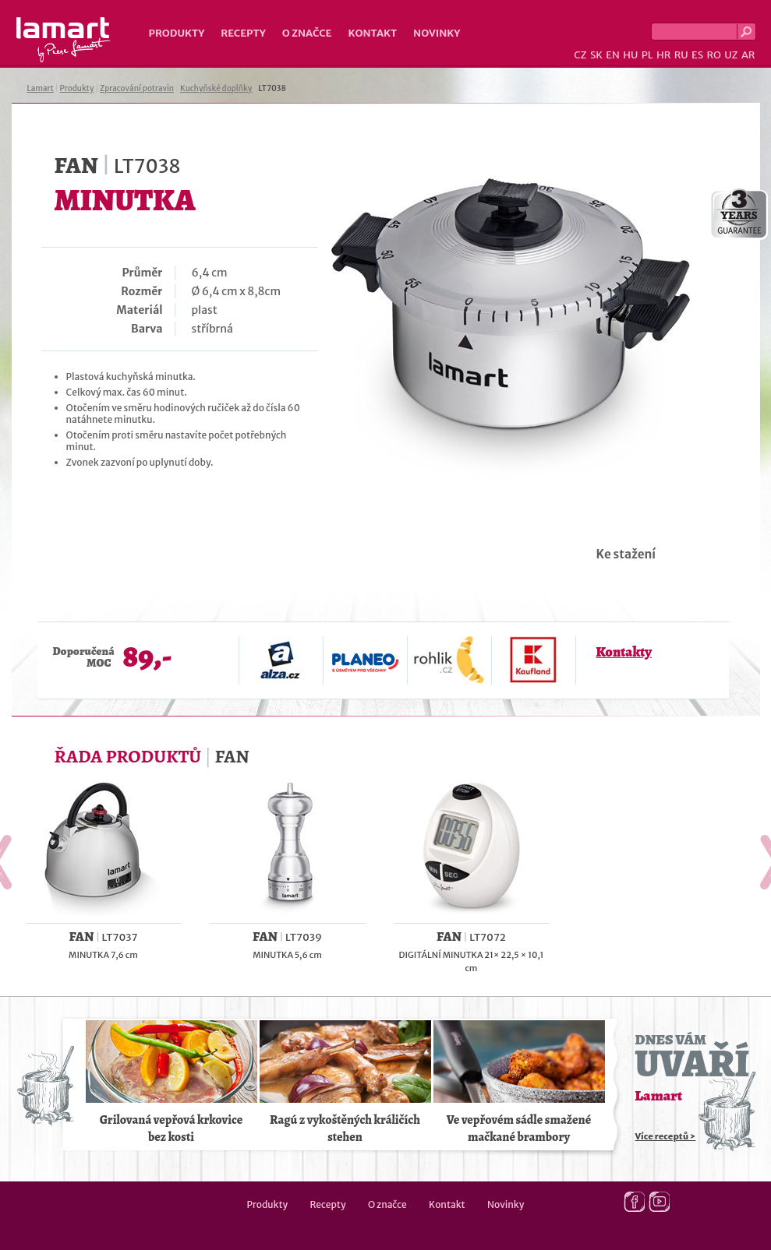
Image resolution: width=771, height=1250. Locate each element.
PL (647, 55)
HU (630, 55)
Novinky (436, 33)
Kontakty (624, 652)
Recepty (243, 33)
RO (713, 55)
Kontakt (372, 33)
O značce (307, 33)
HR (663, 55)
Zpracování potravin (137, 88)
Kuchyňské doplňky (216, 88)
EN (613, 55)
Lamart (63, 40)
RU (681, 55)
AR (748, 55)
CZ (580, 55)
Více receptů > (665, 1136)
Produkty (177, 33)
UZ (730, 55)
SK (596, 55)
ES (697, 55)
